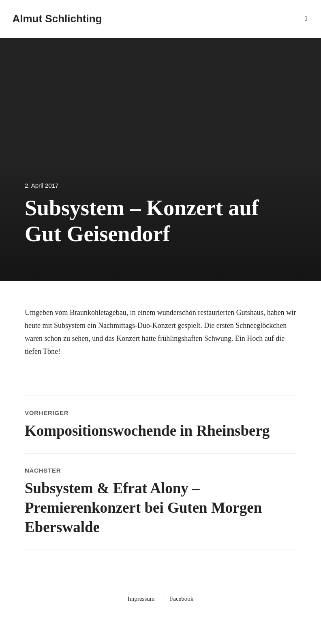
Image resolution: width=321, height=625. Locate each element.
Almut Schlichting (57, 19)
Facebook (181, 598)
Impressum (141, 598)
